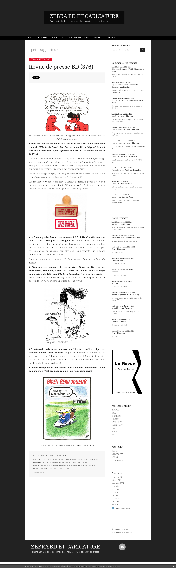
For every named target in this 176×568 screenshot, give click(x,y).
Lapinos (115, 197)
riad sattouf (67, 462)
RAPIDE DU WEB (117, 454)
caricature (81, 460)
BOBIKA (114, 434)
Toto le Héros (117, 130)
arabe (75, 462)
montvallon (86, 465)
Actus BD (110, 38)
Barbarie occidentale (121, 87)
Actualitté (37, 277)
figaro (85, 462)
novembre (54, 462)
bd (45, 460)
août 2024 (115, 486)
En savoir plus (115, 566)
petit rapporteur (39, 468)
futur (80, 462)
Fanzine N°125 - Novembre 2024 (126, 238)
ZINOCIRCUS (116, 416)
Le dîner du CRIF (119, 261)
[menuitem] (29, 38)
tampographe (37, 465)
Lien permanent (39, 456)
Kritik (97, 38)
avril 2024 (115, 498)
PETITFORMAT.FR (117, 460)
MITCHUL (115, 457)
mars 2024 (115, 501)
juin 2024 (115, 492)
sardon (47, 465)
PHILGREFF (115, 419)
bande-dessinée (70, 460)
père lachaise (67, 465)
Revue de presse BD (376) (61, 67)
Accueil (28, 38)
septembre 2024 (118, 483)
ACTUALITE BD (65, 456)
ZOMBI (114, 413)
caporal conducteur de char (123, 85)
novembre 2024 (117, 477)
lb (47, 468)
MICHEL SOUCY (117, 425)
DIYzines (115, 451)
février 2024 (116, 504)
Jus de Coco (126, 183)
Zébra (114, 69)
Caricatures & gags (78, 38)
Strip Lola (57, 38)
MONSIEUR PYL (117, 422)
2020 (60, 462)
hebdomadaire (43, 462)
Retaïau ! (115, 283)
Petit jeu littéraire (129, 156)
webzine (40, 460)
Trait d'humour (127, 116)
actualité (89, 460)
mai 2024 (115, 495)
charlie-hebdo (56, 465)
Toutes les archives (122, 508)
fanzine (61, 460)
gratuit (55, 460)
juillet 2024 (115, 489)
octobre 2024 (117, 480)
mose (55, 468)
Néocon (115, 272)
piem (93, 465)
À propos (42, 38)
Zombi (114, 116)
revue (96, 460)
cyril (114, 100)
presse (35, 462)
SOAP (114, 428)
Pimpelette (116, 170)
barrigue (76, 465)
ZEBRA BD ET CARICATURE (84, 16)
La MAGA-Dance (119, 322)
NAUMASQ (115, 410)
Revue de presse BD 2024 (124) (125, 295)
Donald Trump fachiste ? (123, 308)
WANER (114, 431)
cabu (50, 468)
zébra (49, 460)
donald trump (63, 468)
